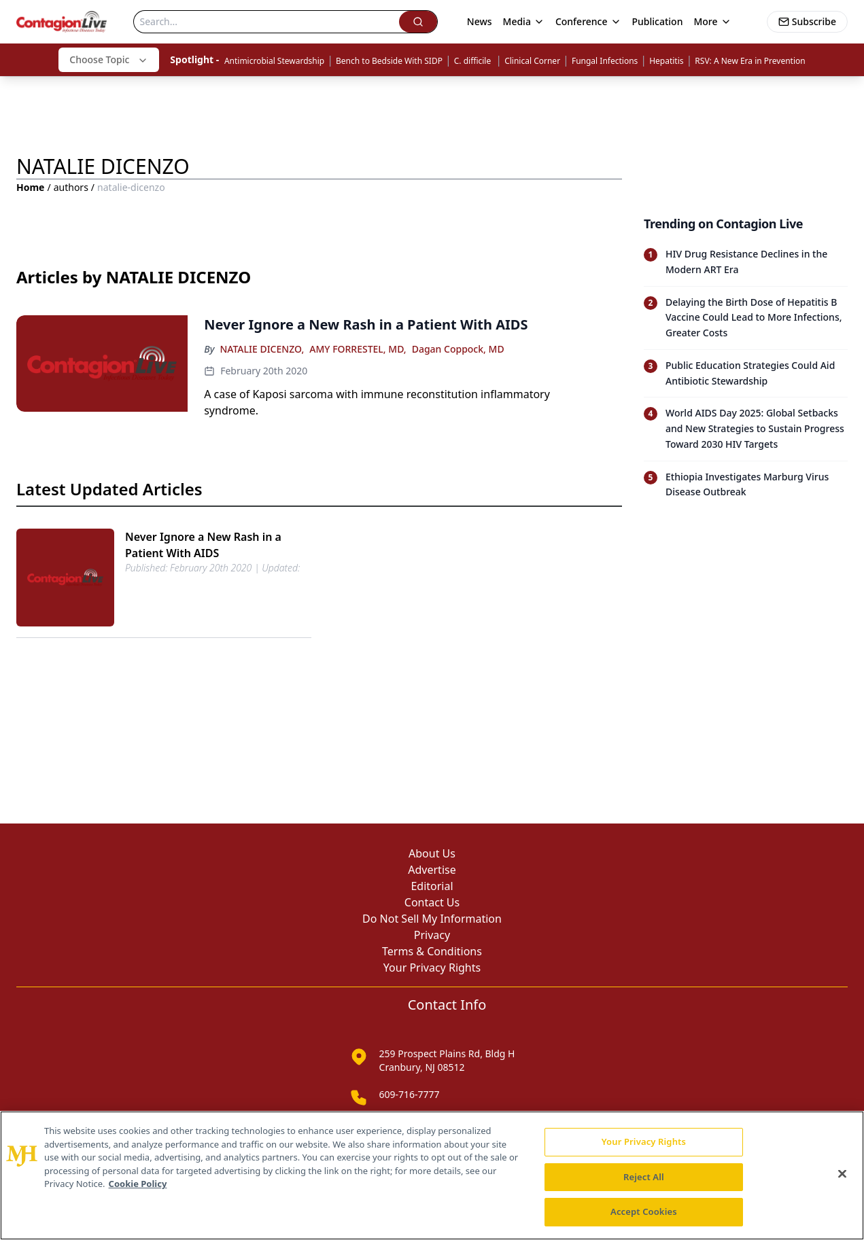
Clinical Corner (532, 61)
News (479, 21)
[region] (432, 1175)
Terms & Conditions (432, 951)
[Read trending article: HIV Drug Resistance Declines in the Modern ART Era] (746, 262)
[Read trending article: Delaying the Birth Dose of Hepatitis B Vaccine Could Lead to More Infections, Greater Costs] (746, 317)
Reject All (643, 1177)
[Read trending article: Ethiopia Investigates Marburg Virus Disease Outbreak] (746, 485)
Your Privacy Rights (432, 967)
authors (71, 187)
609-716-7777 (409, 1094)
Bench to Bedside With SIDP (389, 61)
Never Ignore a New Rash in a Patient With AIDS (203, 545)
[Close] (842, 1174)
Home (30, 187)
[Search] (266, 21)
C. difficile (474, 61)
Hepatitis (666, 61)
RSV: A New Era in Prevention (750, 61)
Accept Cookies (643, 1211)
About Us (432, 853)
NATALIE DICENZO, (262, 348)
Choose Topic (108, 59)
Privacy (432, 934)
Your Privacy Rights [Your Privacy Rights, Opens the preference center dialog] (644, 1141)
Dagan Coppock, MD (458, 348)
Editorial (432, 886)
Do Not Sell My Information (432, 918)
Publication (657, 21)
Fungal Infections (605, 61)
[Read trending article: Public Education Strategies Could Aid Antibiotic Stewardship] (746, 373)
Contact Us (432, 902)
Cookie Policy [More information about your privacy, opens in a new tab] (138, 1183)
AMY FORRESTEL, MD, (357, 348)
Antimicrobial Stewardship (274, 61)
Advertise (431, 869)
